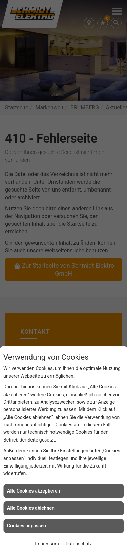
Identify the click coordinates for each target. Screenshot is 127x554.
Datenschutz (79, 543)
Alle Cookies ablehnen (31, 508)
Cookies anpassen (26, 525)
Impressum (47, 543)
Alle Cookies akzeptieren (33, 491)
